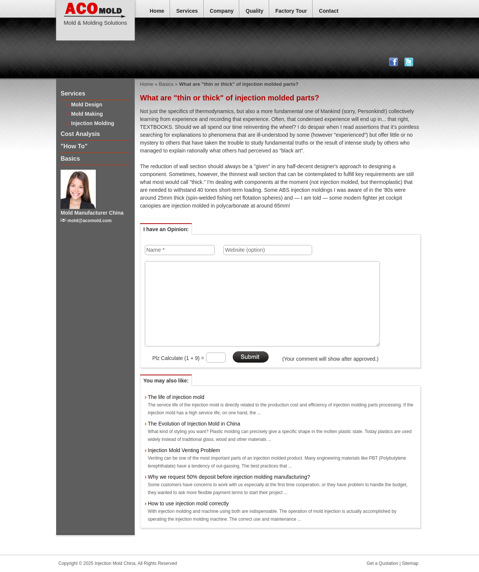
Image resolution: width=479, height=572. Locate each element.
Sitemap (410, 563)
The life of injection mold (176, 397)
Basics (70, 158)
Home (157, 11)
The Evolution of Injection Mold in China (194, 424)
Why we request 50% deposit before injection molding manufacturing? (229, 477)
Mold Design (86, 105)
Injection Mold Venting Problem (184, 450)
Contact (328, 11)
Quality (254, 11)
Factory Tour (291, 11)
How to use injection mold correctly (188, 503)
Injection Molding (92, 123)
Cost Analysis (80, 134)
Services (187, 11)
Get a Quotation (382, 563)
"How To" (74, 146)
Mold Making (87, 114)
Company (222, 11)
